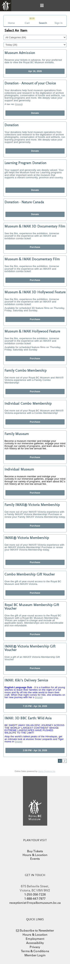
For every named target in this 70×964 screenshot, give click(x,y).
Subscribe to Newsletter (37, 930)
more (19, 104)
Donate (35, 113)
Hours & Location (35, 855)
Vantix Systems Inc (46, 771)
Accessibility (35, 943)
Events (35, 858)
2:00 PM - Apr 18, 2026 (35, 750)
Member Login (35, 955)
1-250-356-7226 (35, 894)
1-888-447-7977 (35, 898)
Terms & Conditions (35, 951)
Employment (35, 939)
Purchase (35, 247)
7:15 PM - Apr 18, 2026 (35, 706)
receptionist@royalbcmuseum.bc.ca (35, 903)
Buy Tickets (35, 851)
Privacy (35, 947)
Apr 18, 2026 (35, 71)
